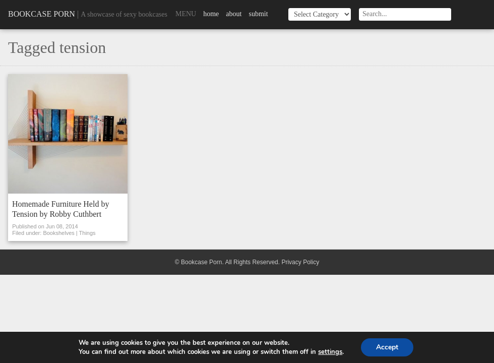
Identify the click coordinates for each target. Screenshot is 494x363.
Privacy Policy (300, 262)
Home (211, 14)
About (233, 14)
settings (330, 351)
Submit (258, 14)
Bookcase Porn (41, 14)
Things (87, 233)
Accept (387, 347)
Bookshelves (58, 233)
